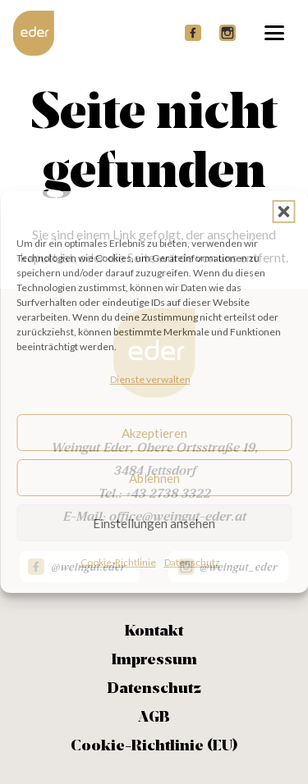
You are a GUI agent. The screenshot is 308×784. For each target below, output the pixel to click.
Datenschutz (192, 562)
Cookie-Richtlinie (118, 562)
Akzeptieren (154, 433)
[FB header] (193, 33)
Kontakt (154, 631)
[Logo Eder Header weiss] (33, 33)
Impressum (154, 660)
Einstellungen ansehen (154, 523)
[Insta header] (227, 33)
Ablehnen (154, 478)
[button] (283, 211)
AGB (154, 717)
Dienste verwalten (150, 379)
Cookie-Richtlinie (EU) (154, 746)
